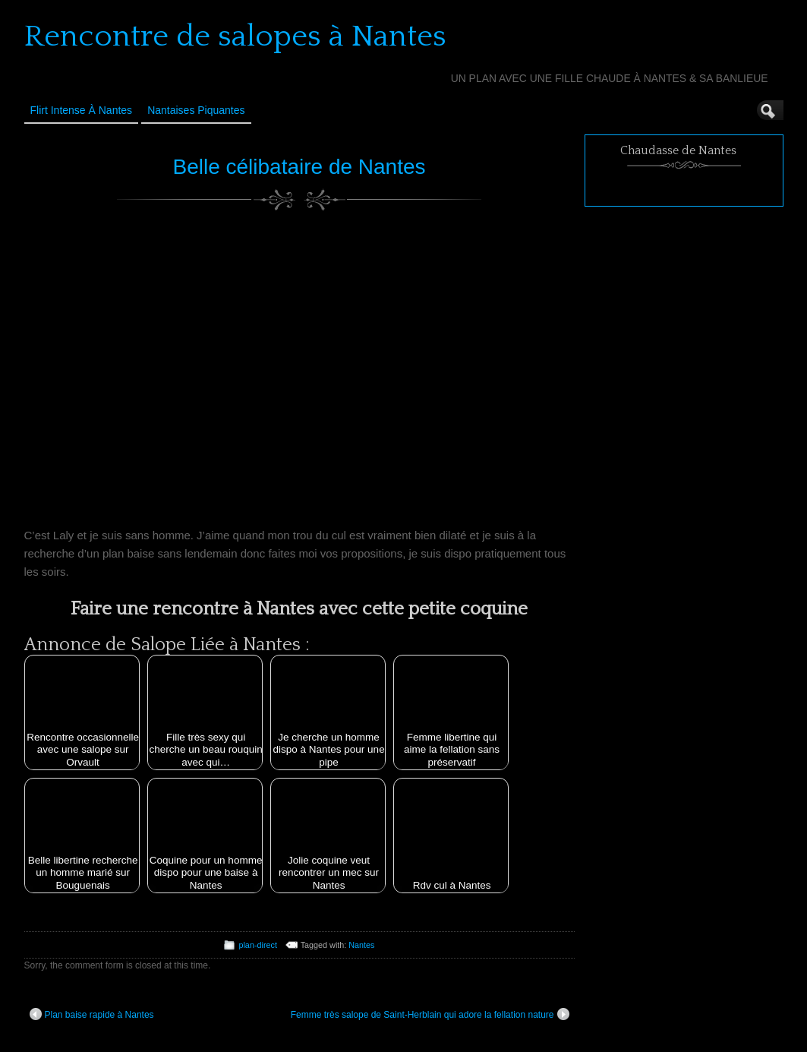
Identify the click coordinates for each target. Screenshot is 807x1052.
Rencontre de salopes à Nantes (235, 36)
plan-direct (257, 944)
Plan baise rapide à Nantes (92, 1014)
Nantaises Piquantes (195, 110)
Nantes (361, 944)
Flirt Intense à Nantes (81, 110)
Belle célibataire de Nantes (298, 166)
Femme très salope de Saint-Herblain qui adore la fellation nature (430, 1014)
